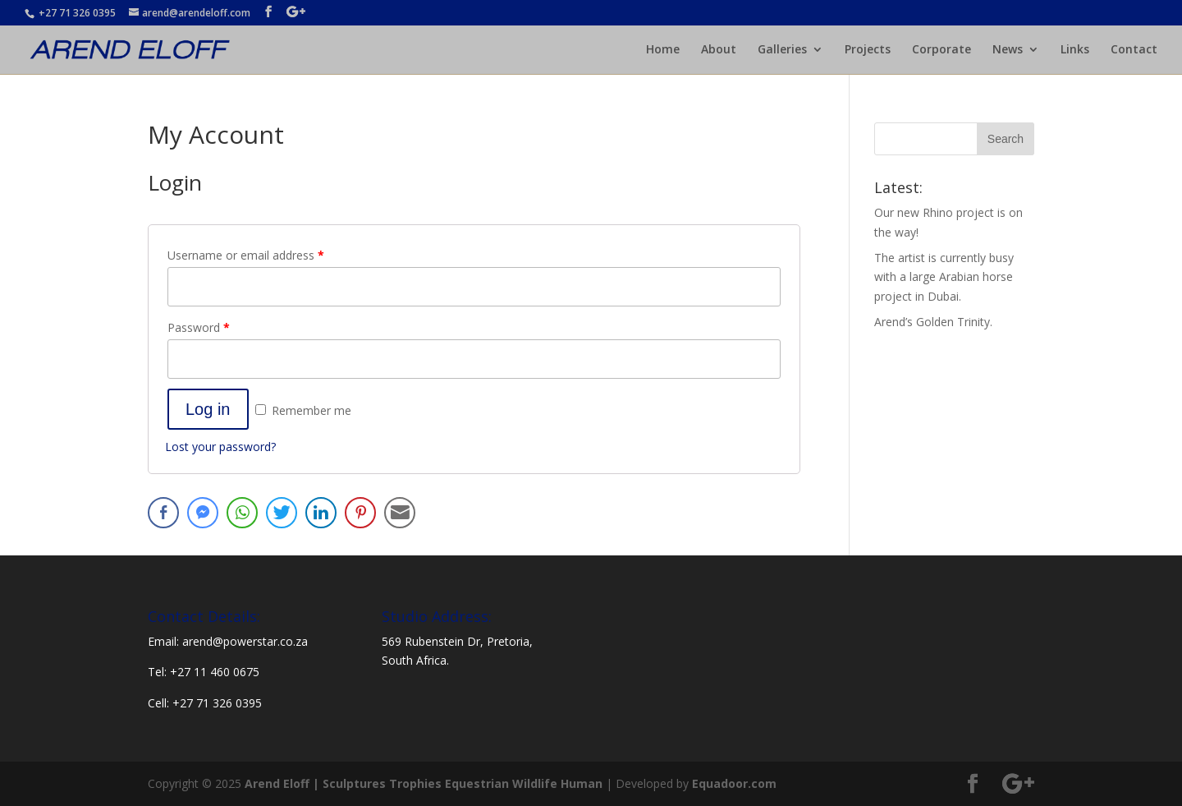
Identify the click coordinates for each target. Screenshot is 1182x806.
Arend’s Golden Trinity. (933, 321)
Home (663, 50)
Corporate (941, 50)
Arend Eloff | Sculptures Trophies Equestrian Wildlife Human (423, 783)
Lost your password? (220, 446)
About (718, 50)
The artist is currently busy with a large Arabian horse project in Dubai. (944, 277)
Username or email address (245, 255)
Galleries (782, 50)
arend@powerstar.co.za (245, 641)
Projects (868, 50)
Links (1075, 50)
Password (198, 327)
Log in (208, 409)
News (1007, 50)
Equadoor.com (734, 783)
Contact (1134, 50)
